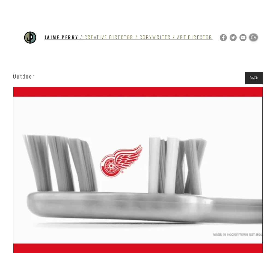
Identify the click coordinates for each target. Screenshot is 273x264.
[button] (138, 170)
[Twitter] (233, 37)
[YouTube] (243, 37)
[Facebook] (223, 37)
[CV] (253, 37)
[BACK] (254, 78)
